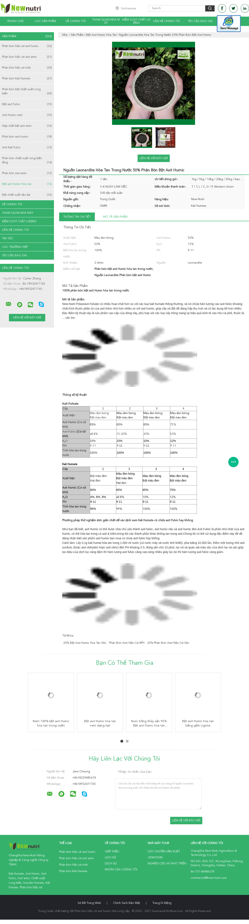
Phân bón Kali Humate (27, 78)
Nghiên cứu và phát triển (167, 863)
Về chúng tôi (76, 21)
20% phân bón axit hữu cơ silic (168, 642)
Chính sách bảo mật (126, 903)
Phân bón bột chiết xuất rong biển (27, 92)
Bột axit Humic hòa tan (27, 184)
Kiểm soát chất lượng (136, 21)
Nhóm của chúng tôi (121, 869)
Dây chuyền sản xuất (164, 851)
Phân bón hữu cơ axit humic (27, 46)
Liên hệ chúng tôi (166, 21)
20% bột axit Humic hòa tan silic (84, 642)
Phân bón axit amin (27, 173)
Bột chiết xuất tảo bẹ (27, 195)
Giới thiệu (112, 851)
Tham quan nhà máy (106, 21)
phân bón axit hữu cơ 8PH (126, 642)
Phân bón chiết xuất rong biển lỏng (27, 161)
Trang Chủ (15, 21)
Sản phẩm (27, 36)
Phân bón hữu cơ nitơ (27, 68)
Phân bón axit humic (27, 137)
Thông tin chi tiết (77, 216)
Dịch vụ (111, 863)
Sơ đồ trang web (89, 903)
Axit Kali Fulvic (27, 147)
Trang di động (161, 903)
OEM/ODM (155, 857)
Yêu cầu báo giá (200, 21)
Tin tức (7, 238)
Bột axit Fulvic (27, 104)
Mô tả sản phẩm (115, 216)
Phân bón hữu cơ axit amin (27, 57)
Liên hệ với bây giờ (154, 158)
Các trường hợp (15, 247)
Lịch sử (110, 857)
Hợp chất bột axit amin (27, 126)
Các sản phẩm (45, 21)
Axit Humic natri (27, 115)
